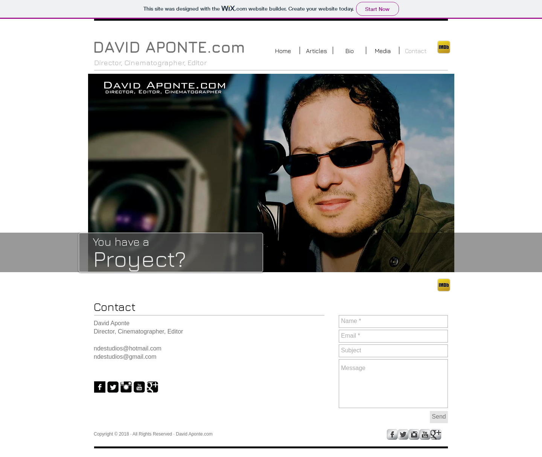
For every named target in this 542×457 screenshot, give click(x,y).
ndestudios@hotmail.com (127, 348)
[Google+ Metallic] (436, 434)
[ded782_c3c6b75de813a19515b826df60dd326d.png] (444, 47)
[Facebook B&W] (99, 387)
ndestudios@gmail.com (125, 356)
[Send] (439, 417)
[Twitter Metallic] (403, 434)
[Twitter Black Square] (113, 387)
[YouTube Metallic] (425, 434)
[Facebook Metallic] (392, 434)
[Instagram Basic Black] (126, 387)
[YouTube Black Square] (139, 387)
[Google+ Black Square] (152, 387)
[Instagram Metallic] (414, 434)
